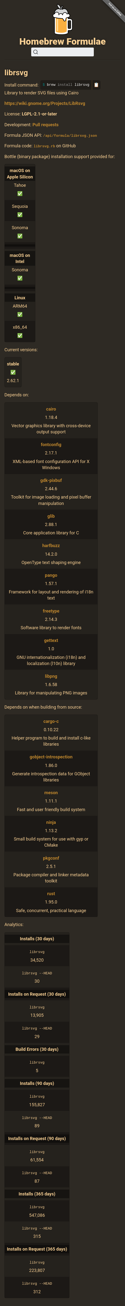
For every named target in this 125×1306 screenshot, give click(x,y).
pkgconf (51, 857)
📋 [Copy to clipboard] (96, 84)
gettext (51, 640)
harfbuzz (51, 545)
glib (51, 515)
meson (51, 792)
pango (51, 575)
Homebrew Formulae (62, 41)
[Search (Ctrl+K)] (62, 52)
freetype (51, 610)
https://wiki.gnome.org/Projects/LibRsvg (44, 103)
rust (51, 893)
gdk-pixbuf (51, 480)
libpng (51, 675)
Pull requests (45, 124)
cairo (51, 408)
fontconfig (51, 444)
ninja (51, 822)
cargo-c (51, 721)
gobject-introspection (51, 756)
